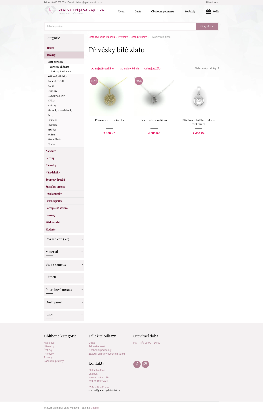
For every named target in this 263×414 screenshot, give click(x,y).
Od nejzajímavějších (103, 68)
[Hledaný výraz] (120, 26)
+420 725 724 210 (99, 386)
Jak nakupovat (97, 346)
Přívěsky (49, 353)
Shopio (95, 407)
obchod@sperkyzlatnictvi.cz (88, 2)
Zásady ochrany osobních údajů (107, 353)
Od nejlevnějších (129, 68)
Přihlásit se (212, 2)
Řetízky (48, 350)
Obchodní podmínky (100, 350)
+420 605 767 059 (57, 2)
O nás (92, 342)
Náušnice (49, 342)
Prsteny (48, 357)
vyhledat (207, 26)
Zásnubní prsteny (54, 361)
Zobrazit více (82, 251)
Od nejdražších (152, 68)
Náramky (49, 346)
